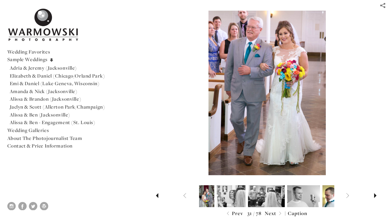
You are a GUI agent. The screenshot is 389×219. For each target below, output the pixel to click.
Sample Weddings (30, 59)
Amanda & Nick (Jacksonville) (43, 91)
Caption (297, 213)
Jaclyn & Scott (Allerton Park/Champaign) (57, 106)
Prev (234, 214)
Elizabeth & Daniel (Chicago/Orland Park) (57, 75)
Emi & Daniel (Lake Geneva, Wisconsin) (55, 83)
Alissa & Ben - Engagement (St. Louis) (52, 122)
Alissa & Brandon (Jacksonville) (45, 99)
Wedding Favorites (28, 51)
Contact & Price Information (40, 145)
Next (274, 214)
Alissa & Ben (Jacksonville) (40, 114)
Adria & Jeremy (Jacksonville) (43, 67)
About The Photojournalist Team (44, 138)
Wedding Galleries (28, 130)
